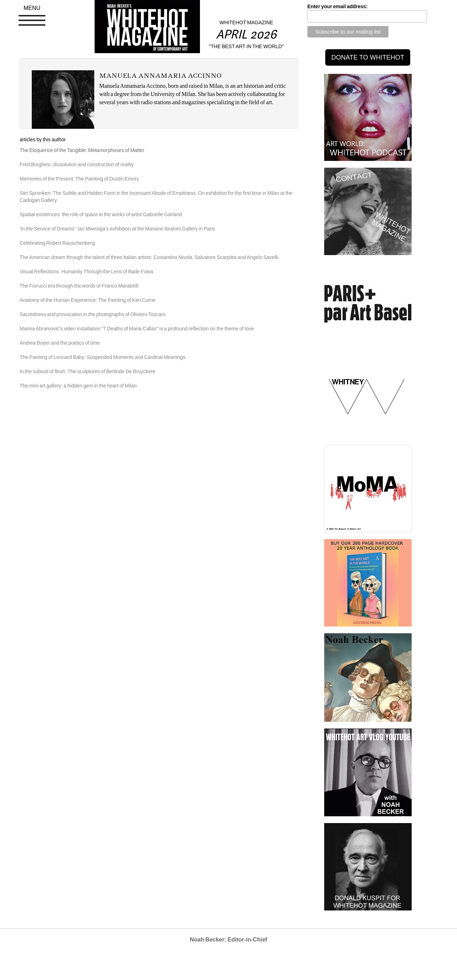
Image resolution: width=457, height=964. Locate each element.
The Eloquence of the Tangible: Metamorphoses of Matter (82, 150)
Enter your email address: (337, 6)
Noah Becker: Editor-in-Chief (228, 940)
